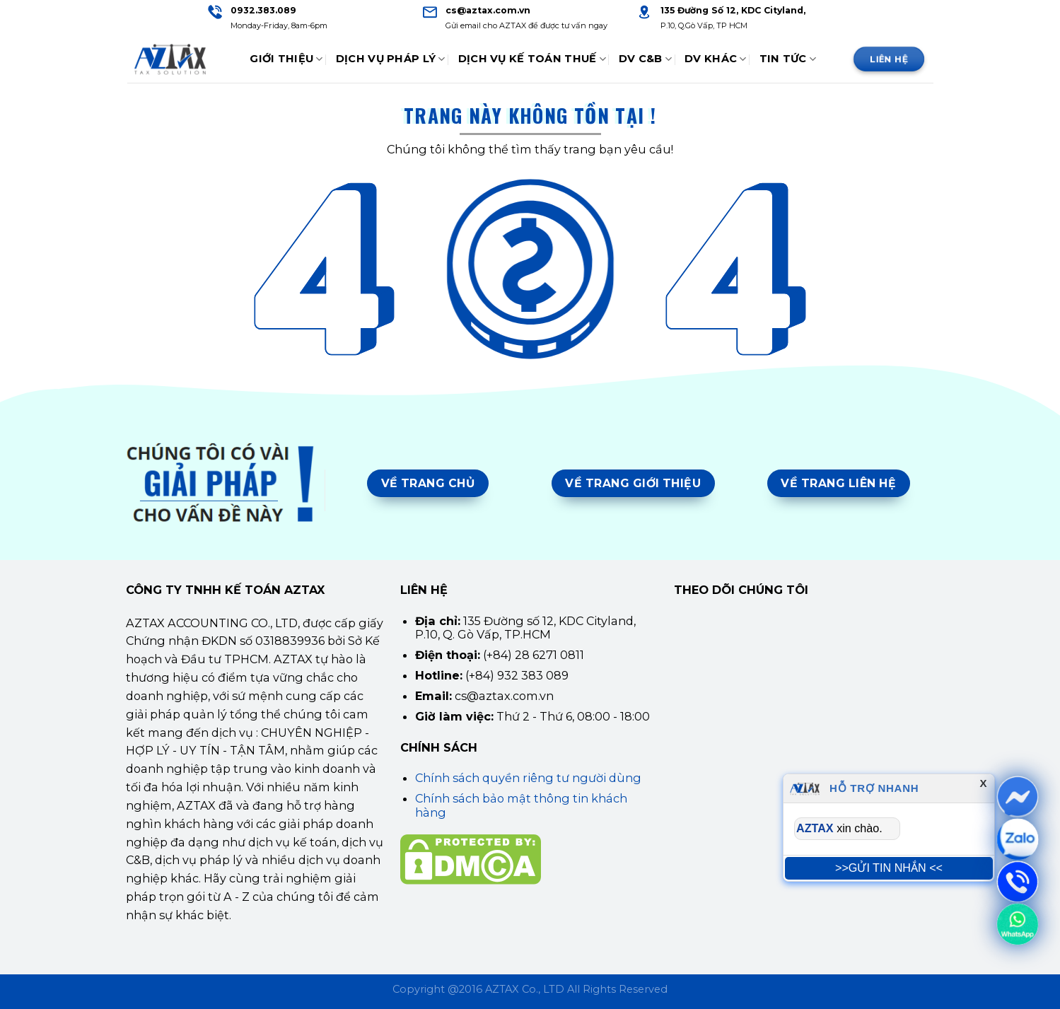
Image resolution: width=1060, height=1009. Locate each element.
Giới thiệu (286, 59)
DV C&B (645, 59)
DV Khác (716, 59)
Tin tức (788, 59)
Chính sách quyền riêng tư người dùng (528, 778)
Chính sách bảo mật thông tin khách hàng (521, 805)
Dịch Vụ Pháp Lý (390, 59)
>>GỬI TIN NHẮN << (889, 867)
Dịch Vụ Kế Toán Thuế (532, 59)
